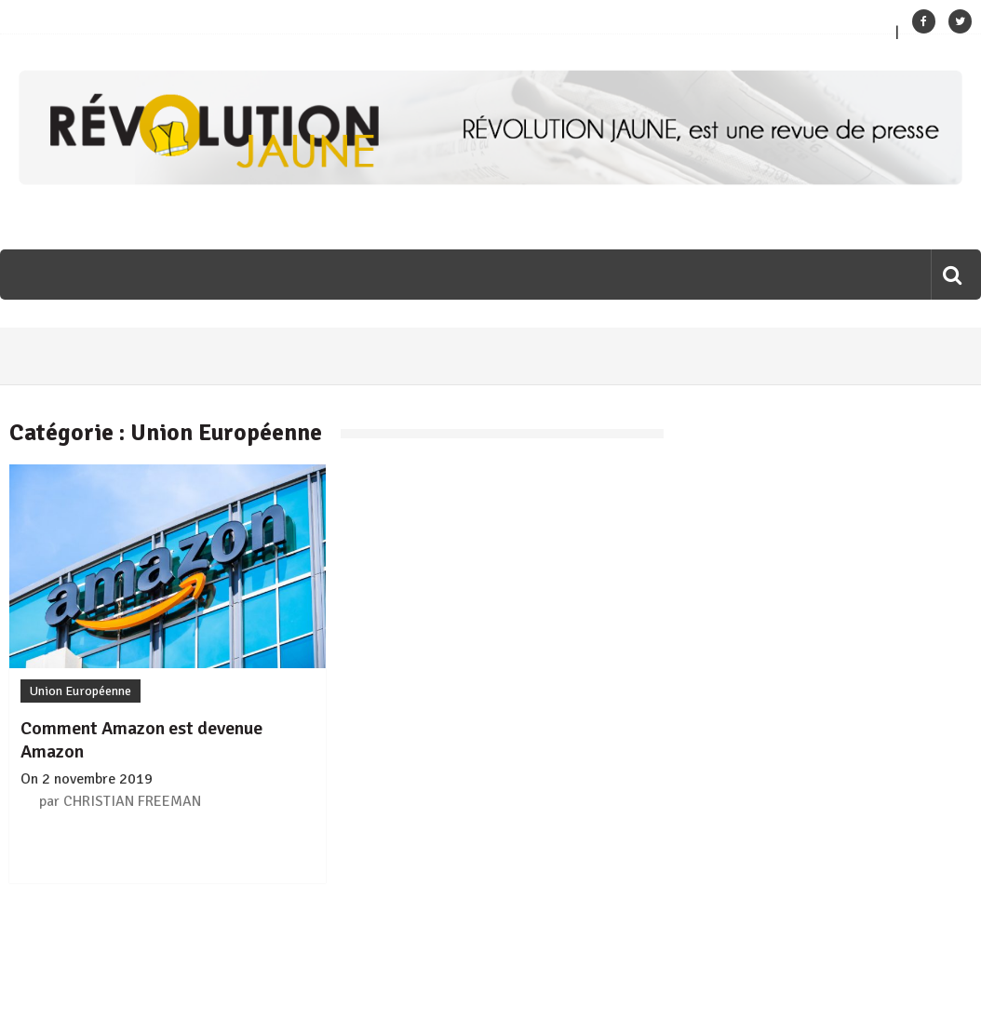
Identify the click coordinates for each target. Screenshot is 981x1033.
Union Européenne (80, 691)
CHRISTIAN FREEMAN (132, 801)
